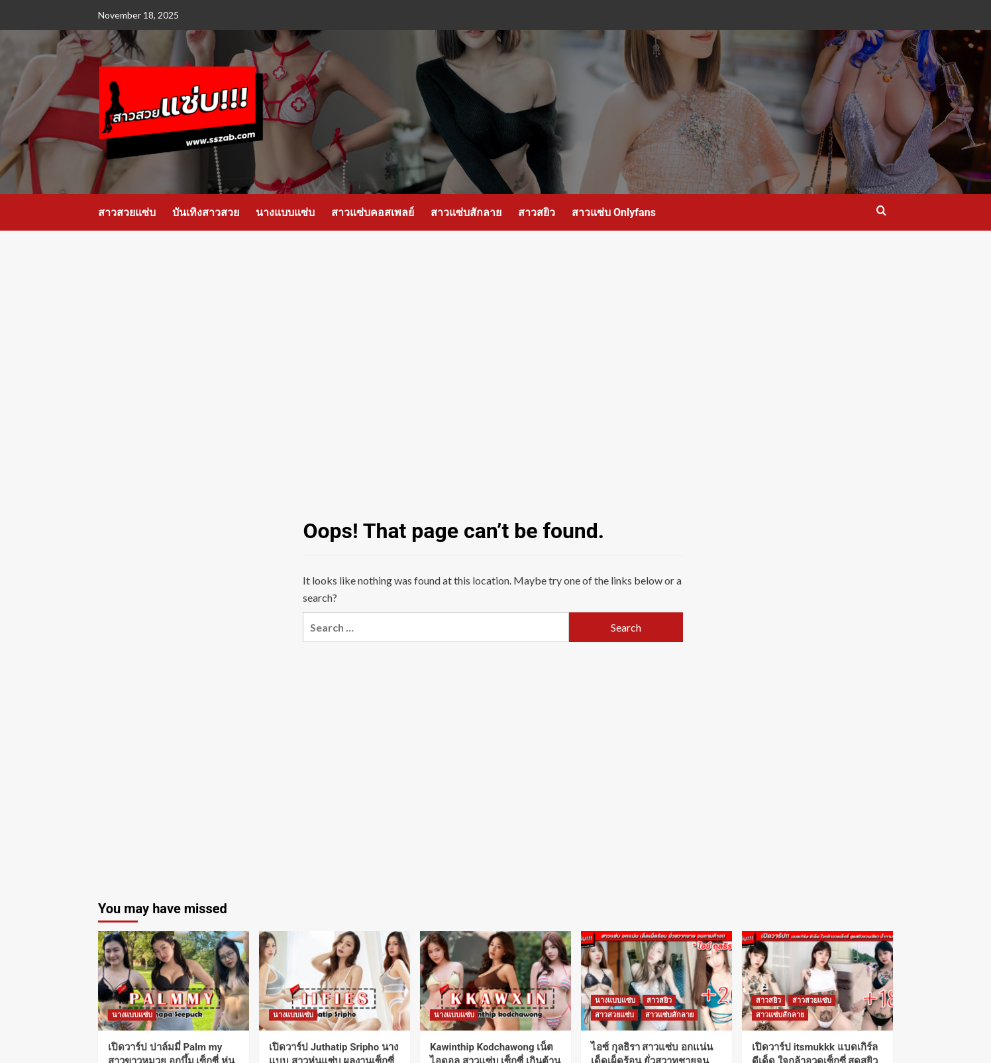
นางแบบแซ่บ (285, 212)
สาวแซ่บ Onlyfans (614, 212)
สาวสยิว (536, 212)
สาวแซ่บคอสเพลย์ (372, 212)
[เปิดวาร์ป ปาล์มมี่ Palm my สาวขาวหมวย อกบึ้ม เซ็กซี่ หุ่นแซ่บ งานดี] (173, 981)
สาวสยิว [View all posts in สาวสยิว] (659, 1000)
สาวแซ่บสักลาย (466, 212)
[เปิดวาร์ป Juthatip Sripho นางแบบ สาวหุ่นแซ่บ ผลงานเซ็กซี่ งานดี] (334, 981)
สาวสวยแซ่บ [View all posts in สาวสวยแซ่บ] (614, 1015)
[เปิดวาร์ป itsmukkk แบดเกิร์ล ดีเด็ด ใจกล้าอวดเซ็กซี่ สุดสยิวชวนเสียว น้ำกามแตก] (817, 981)
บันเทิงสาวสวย (205, 212)
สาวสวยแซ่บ (127, 212)
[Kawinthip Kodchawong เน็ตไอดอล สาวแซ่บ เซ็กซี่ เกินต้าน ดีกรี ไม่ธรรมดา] (495, 981)
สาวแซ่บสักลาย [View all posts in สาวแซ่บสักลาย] (669, 1015)
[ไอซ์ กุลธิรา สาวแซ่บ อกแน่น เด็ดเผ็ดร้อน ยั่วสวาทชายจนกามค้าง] (656, 981)
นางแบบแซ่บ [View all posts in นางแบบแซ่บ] (132, 1015)
